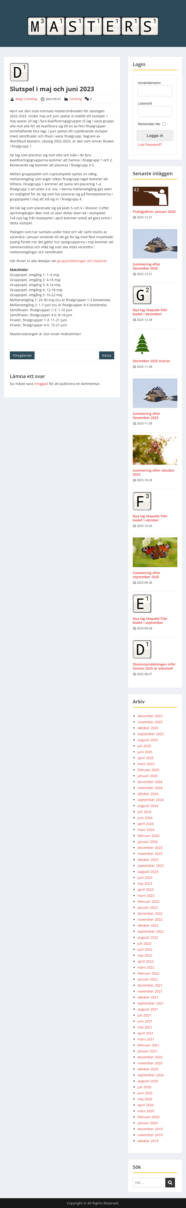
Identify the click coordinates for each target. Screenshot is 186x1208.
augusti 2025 (148, 740)
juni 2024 (145, 817)
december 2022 (150, 913)
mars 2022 (146, 967)
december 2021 (150, 985)
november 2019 (150, 1135)
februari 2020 (148, 1117)
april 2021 (146, 1033)
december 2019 (150, 1129)
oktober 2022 (148, 925)
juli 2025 (144, 746)
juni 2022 (145, 949)
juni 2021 (145, 1021)
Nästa (106, 355)
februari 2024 (148, 835)
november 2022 (150, 919)
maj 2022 (145, 955)
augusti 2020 (148, 1081)
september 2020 (151, 1075)
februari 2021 (148, 1045)
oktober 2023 (148, 859)
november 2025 (150, 722)
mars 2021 (146, 1039)
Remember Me (149, 124)
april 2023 (146, 889)
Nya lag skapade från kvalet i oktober (150, 518)
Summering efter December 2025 (146, 266)
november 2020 (150, 1063)
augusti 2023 (148, 871)
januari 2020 (148, 1123)
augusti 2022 (148, 937)
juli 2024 (144, 811)
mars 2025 (146, 764)
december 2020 (150, 1057)
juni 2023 (145, 877)
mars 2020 (146, 1111)
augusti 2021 (148, 1009)
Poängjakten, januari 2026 (154, 211)
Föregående (22, 355)
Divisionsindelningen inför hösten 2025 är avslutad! (154, 666)
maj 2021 (145, 1027)
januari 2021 (148, 1051)
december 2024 (150, 781)
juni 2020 (145, 1093)
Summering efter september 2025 (146, 574)
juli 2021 (144, 1015)
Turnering (75, 99)
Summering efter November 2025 (146, 415)
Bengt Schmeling (26, 99)
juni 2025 (145, 752)
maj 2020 (145, 1099)
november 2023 (150, 853)
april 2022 (146, 961)
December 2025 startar (151, 361)
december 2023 (150, 847)
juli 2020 (144, 1087)
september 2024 (151, 799)
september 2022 (151, 931)
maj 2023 (145, 883)
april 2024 (146, 823)
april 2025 (146, 758)
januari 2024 (148, 841)
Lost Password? (150, 145)
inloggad (41, 383)
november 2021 (150, 991)
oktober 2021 (148, 997)
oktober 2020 (148, 1069)
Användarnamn (149, 83)
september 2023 (151, 865)
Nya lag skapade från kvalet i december (150, 312)
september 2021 (151, 1003)
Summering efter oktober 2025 (153, 472)
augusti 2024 (148, 805)
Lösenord (145, 103)
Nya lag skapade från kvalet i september (150, 620)
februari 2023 (148, 901)
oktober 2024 (148, 793)
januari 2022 (148, 979)
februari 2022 (148, 973)
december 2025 (150, 716)
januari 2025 (148, 775)
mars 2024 (146, 829)
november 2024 (150, 787)
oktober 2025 (148, 728)
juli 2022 (144, 943)
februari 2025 (148, 770)
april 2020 (146, 1105)
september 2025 (151, 734)
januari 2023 (148, 907)
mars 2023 (146, 895)
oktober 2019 (148, 1141)
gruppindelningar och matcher (82, 261)
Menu (9, 13)
